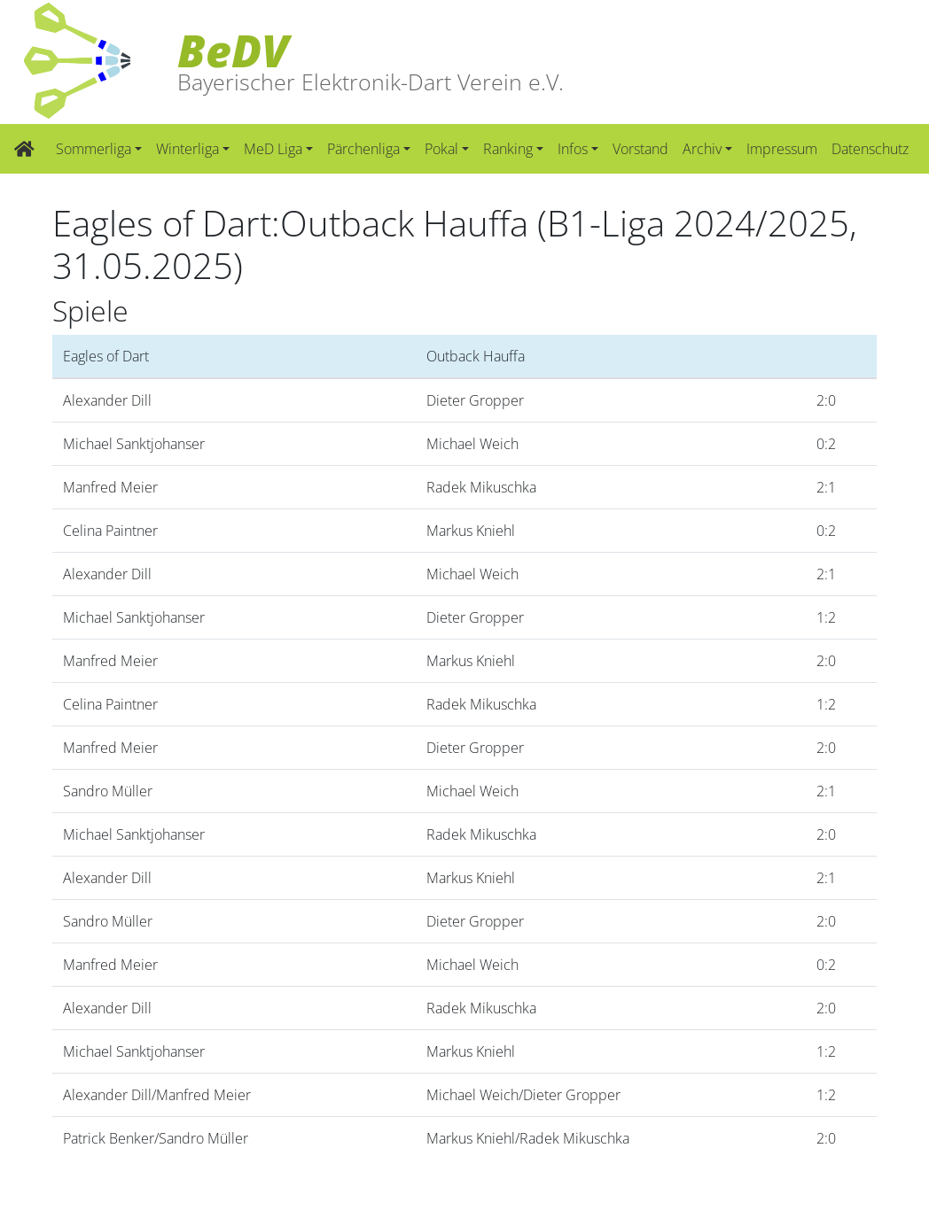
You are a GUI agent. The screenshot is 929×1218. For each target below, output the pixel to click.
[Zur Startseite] (24, 149)
